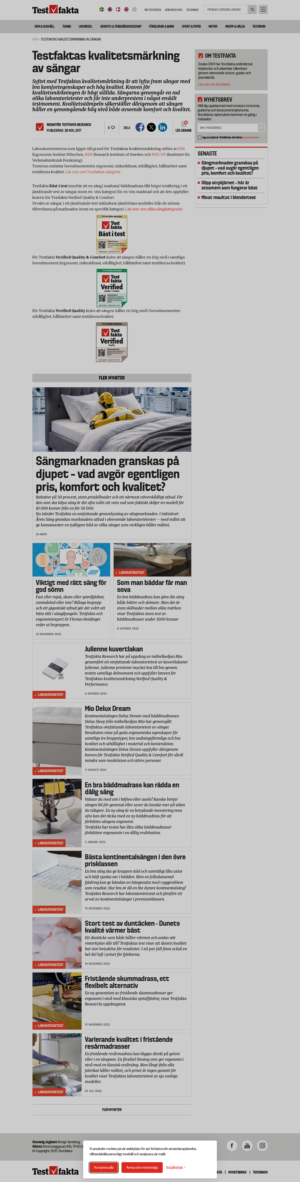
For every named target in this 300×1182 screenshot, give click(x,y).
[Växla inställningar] (175, 1167)
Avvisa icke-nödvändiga (142, 1168)
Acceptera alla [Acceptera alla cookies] (103, 1168)
